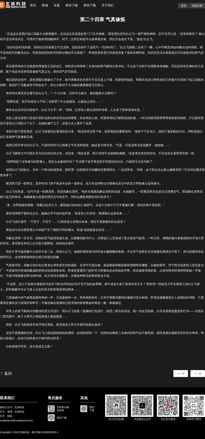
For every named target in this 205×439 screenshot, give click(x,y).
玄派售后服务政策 (63, 409)
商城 (45, 5)
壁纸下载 (89, 5)
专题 (57, 5)
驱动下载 (71, 5)
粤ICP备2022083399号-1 (45, 432)
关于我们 (107, 5)
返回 (6, 373)
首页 (33, 5)
